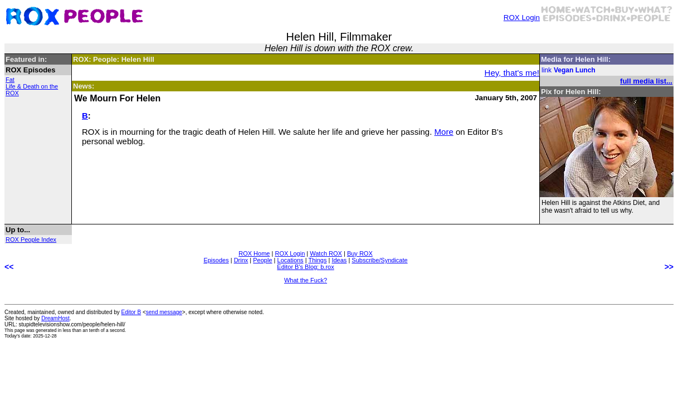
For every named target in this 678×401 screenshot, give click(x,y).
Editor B (131, 312)
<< (8, 266)
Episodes (215, 260)
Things (317, 260)
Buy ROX (360, 253)
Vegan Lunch (575, 70)
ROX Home (254, 253)
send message (164, 312)
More (444, 131)
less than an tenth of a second (94, 330)
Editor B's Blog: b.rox (305, 266)
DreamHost (55, 318)
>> (669, 266)
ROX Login (522, 17)
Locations (290, 260)
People (262, 260)
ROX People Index (31, 239)
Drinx (241, 260)
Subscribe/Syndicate (379, 260)
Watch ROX (326, 253)
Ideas (339, 260)
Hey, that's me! (512, 72)
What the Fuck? (305, 280)
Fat (10, 79)
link (547, 70)
